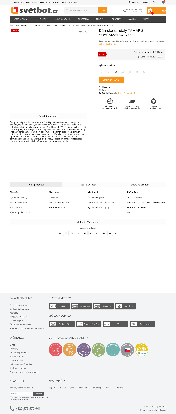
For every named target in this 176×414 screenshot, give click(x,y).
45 (116, 233)
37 (66, 233)
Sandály (23, 197)
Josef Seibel (84, 387)
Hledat (102, 10)
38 (72, 233)
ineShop (162, 406)
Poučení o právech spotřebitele (24, 372)
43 (104, 233)
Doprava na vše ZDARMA (20, 2)
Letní (30, 25)
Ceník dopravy (16, 360)
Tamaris (138, 197)
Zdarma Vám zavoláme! (126, 93)
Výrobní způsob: (95, 202)
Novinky (133, 19)
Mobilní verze (160, 410)
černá (19, 207)
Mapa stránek (146, 410)
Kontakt (145, 2)
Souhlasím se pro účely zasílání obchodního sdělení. (29, 398)
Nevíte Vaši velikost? (19, 316)
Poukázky (117, 19)
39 (79, 233)
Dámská (23, 202)
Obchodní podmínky (19, 352)
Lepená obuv (110, 202)
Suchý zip (105, 207)
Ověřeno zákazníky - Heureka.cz (144, 350)
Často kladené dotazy (19, 305)
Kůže (58, 197)
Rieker (108, 387)
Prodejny (134, 2)
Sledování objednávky (20, 309)
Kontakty (14, 313)
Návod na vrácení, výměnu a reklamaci (27, 328)
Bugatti (52, 387)
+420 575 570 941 (28, 408)
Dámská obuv (20, 19)
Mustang (97, 387)
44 (110, 233)
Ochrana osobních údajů (21, 364)
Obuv (17, 25)
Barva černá (65, 25)
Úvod (11, 25)
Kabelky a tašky (63, 19)
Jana (72, 387)
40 (85, 233)
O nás (12, 344)
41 (91, 233)
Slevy (147, 19)
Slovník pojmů (16, 320)
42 (97, 233)
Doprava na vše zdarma (56, 350)
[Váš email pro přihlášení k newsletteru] (21, 394)
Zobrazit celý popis (107, 44)
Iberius (63, 387)
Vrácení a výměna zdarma (71, 350)
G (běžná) (101, 197)
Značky (100, 19)
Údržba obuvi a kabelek (20, 324)
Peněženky (84, 19)
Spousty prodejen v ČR (115, 350)
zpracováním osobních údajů (31, 397)
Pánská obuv (41, 19)
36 (60, 233)
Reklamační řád (17, 356)
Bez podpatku (46, 25)
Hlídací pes (106, 87)
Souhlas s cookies (18, 368)
